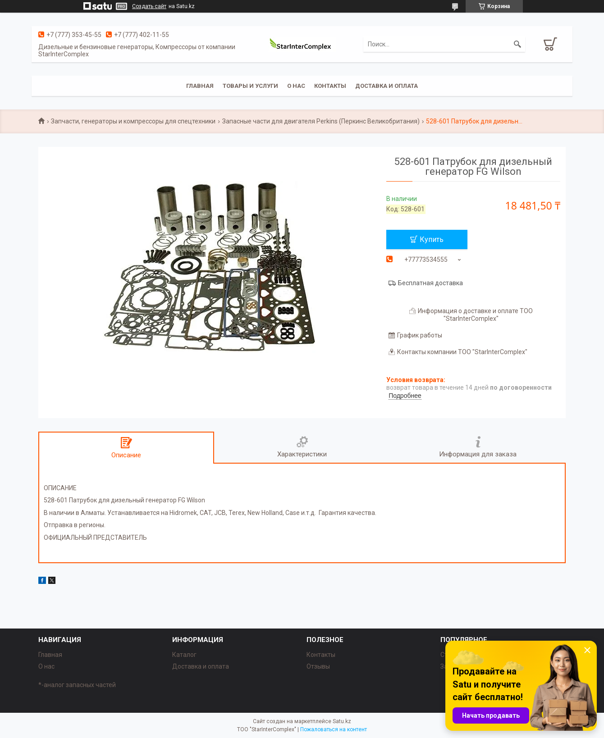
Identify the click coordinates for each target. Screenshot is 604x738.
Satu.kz (342, 721)
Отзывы (318, 666)
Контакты (330, 85)
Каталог (184, 654)
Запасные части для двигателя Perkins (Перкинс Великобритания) (321, 121)
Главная (200, 85)
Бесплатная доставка (430, 283)
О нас (296, 85)
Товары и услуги (250, 85)
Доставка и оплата (386, 85)
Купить (432, 239)
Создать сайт (149, 6)
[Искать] (517, 44)
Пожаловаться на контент (333, 729)
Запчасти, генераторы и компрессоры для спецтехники (133, 121)
